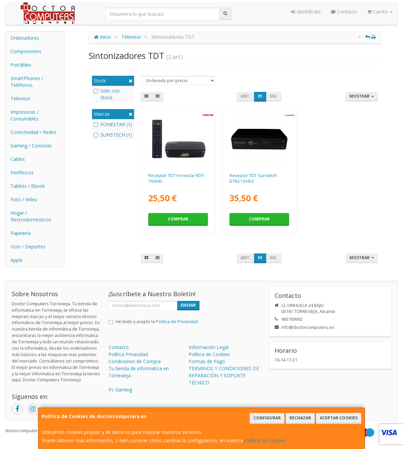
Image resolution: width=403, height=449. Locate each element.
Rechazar (300, 418)
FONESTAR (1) (113, 124)
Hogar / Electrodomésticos (30, 216)
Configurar (267, 418)
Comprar (178, 219)
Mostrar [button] (361, 96)
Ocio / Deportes (27, 246)
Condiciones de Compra (134, 361)
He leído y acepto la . (157, 321)
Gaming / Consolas (31, 145)
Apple (16, 260)
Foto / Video (23, 199)
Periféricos (22, 172)
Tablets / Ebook (27, 186)
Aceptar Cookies (339, 418)
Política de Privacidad (177, 321)
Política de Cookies (265, 440)
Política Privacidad (128, 354)
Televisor (20, 98)
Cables (17, 159)
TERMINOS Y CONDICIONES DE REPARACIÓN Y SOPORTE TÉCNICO (224, 375)
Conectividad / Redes (33, 132)
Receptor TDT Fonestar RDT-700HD (176, 178)
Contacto (344, 11)
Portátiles (20, 65)
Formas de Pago (207, 361)
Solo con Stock (107, 94)
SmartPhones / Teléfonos (26, 81)
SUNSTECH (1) (113, 135)
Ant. (246, 96)
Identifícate (306, 11)
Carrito (380, 11)
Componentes (25, 51)
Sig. (274, 96)
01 (260, 96)
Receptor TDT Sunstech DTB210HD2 (253, 178)
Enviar (188, 305)
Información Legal (208, 347)
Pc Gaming (120, 389)
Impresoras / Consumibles (24, 115)
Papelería (20, 233)
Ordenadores (24, 38)
